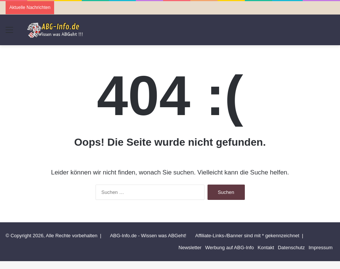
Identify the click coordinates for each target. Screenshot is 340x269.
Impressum (321, 247)
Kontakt (266, 247)
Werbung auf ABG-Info (229, 247)
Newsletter (189, 247)
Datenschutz (291, 247)
